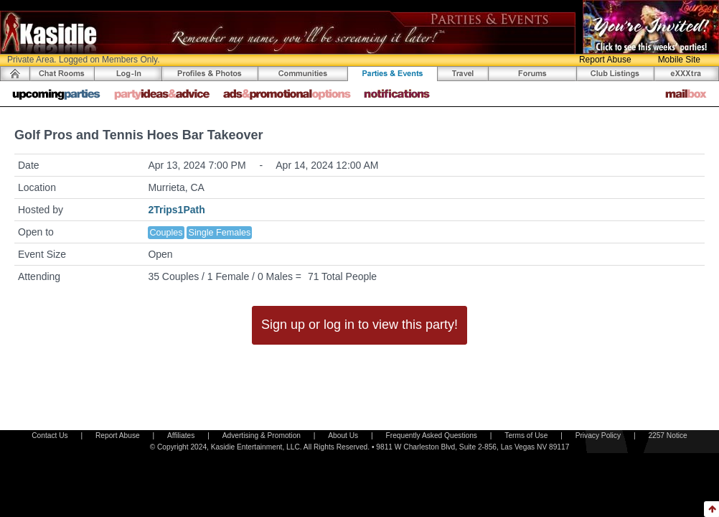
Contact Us (49, 435)
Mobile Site (679, 60)
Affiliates (180, 435)
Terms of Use (526, 435)
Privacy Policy (598, 435)
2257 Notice (667, 435)
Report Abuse (605, 60)
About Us (343, 435)
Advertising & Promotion (261, 435)
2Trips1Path (176, 209)
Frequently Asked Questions (431, 435)
